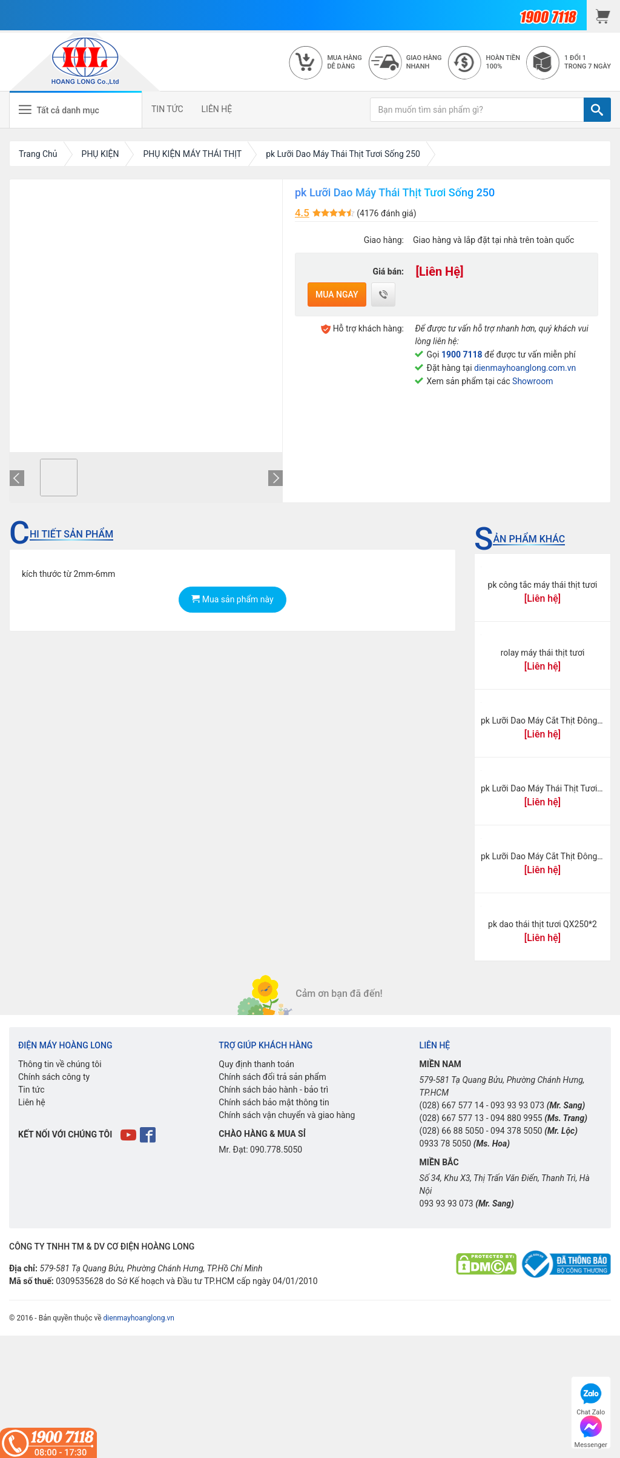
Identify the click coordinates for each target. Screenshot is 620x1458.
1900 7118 (462, 354)
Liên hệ (31, 1102)
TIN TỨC (167, 109)
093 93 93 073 (517, 1105)
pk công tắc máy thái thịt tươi (543, 585)
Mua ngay (336, 294)
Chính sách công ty (54, 1077)
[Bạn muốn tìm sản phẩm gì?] (477, 110)
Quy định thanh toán (256, 1064)
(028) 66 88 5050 (452, 1131)
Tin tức (31, 1089)
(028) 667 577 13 (452, 1118)
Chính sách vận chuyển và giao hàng (287, 1115)
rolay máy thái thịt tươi (543, 652)
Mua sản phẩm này (232, 599)
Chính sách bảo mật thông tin (274, 1102)
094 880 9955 (516, 1118)
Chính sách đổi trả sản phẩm (272, 1077)
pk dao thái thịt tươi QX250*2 (542, 924)
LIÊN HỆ (217, 109)
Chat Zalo (590, 1398)
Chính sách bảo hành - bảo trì (273, 1089)
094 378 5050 (516, 1131)
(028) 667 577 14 (452, 1105)
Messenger (591, 1430)
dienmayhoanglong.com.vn (525, 368)
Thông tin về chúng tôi (60, 1064)
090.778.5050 (276, 1149)
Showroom (532, 381)
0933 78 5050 (446, 1143)
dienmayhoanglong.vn (139, 1318)
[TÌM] (597, 110)
